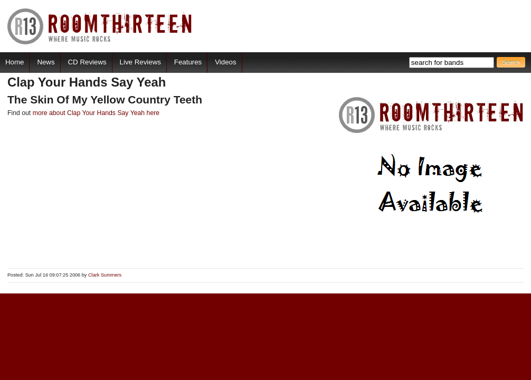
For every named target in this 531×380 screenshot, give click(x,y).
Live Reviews (140, 62)
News (45, 62)
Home (14, 62)
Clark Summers (104, 275)
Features (188, 62)
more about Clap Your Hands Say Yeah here (96, 113)
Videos (225, 62)
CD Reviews (87, 62)
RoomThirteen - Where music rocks (100, 26)
